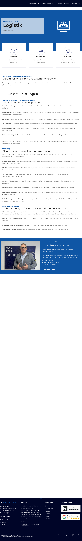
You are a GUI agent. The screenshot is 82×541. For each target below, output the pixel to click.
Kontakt (66, 3)
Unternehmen (33, 3)
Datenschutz (77, 535)
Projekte (59, 3)
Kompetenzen (48, 3)
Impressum (68, 535)
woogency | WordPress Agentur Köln (21, 536)
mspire (74, 3)
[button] (80, 3)
